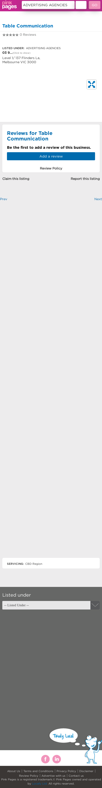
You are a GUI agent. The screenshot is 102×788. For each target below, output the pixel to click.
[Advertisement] (51, 383)
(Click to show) (21, 53)
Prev (3, 199)
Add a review (51, 156)
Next (98, 199)
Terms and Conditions (38, 771)
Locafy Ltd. (40, 783)
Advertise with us (53, 775)
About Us (13, 771)
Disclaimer (86, 771)
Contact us (76, 775)
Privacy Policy (66, 771)
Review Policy (28, 775)
